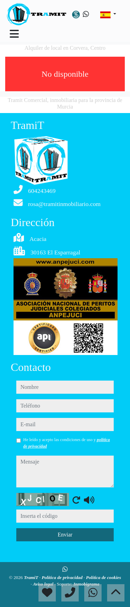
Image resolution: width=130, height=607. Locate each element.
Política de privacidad (63, 577)
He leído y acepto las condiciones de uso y (66, 442)
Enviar (65, 535)
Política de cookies (103, 577)
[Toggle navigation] (14, 33)
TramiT (32, 577)
